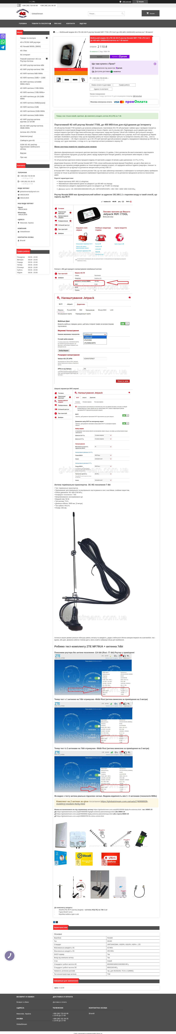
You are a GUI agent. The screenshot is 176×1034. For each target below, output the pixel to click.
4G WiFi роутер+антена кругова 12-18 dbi (30, 120)
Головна (23, 23)
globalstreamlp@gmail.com (29, 191)
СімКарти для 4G (27, 140)
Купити (99, 57)
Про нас (57, 23)
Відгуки (83, 23)
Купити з (119, 57)
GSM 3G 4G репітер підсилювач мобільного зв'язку (30, 146)
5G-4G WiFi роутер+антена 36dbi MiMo (31, 127)
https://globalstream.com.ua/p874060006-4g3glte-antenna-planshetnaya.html (86, 807)
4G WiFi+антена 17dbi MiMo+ (32, 92)
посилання (94, 797)
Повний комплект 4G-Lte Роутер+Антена (30, 60)
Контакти (70, 23)
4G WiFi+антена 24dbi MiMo (32, 115)
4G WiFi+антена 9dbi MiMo (31, 73)
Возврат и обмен (22, 998)
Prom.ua (99, 1029)
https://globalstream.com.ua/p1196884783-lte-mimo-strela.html (80, 812)
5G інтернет (25, 55)
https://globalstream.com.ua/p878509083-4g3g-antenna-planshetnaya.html (85, 810)
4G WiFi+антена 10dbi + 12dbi (32, 78)
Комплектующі (26, 136)
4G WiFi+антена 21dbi (29, 107)
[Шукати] (122, 13)
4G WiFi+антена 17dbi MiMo (32, 88)
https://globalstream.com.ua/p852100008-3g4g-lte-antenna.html (117, 805)
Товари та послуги (40, 23)
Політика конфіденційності (102, 1032)
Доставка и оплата (59, 998)
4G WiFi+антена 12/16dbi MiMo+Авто (30, 83)
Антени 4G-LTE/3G (28, 132)
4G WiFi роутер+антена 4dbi (32, 65)
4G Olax (23, 50)
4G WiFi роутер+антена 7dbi (32, 69)
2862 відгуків (126, 2)
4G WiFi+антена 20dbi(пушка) (32, 103)
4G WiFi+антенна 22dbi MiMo (32, 111)
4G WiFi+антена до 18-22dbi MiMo (32, 97)
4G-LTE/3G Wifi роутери (30, 42)
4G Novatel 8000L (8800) (30, 46)
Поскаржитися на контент (83, 1032)
